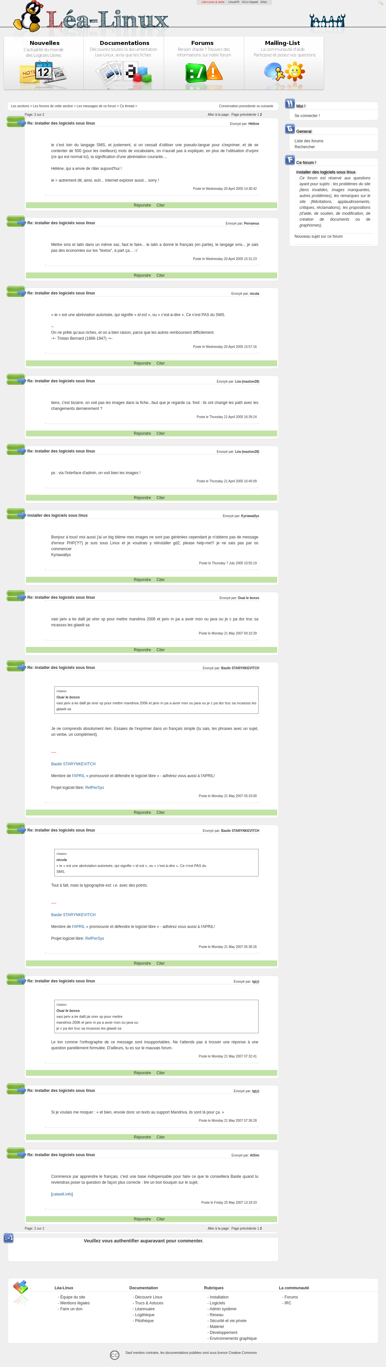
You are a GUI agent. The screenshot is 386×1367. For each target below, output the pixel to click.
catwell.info (61, 1194)
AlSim (254, 1155)
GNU (264, 2)
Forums (291, 1297)
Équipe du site (72, 1297)
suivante (267, 106)
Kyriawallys (250, 516)
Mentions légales (75, 1303)
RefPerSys (94, 787)
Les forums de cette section (53, 106)
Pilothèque (144, 1320)
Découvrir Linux (148, 1297)
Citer (161, 205)
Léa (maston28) (247, 381)
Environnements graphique (233, 1338)
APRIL (79, 776)
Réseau (216, 1315)
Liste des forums (309, 141)
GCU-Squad (250, 2)
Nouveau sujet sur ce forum (319, 236)
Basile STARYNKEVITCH (240, 668)
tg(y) (255, 981)
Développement (223, 1332)
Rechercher (305, 147)
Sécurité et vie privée (228, 1320)
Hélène (253, 124)
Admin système (223, 1309)
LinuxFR (234, 2)
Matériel (217, 1326)
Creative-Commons (243, 1353)
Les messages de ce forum (96, 106)
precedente (247, 106)
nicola (254, 293)
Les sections (20, 106)
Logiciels (217, 1303)
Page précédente (243, 114)
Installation (219, 1297)
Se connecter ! (307, 115)
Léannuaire (145, 1309)
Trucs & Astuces (149, 1303)
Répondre (142, 205)
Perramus (251, 223)
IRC (288, 1303)
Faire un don (71, 1309)
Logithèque (144, 1315)
